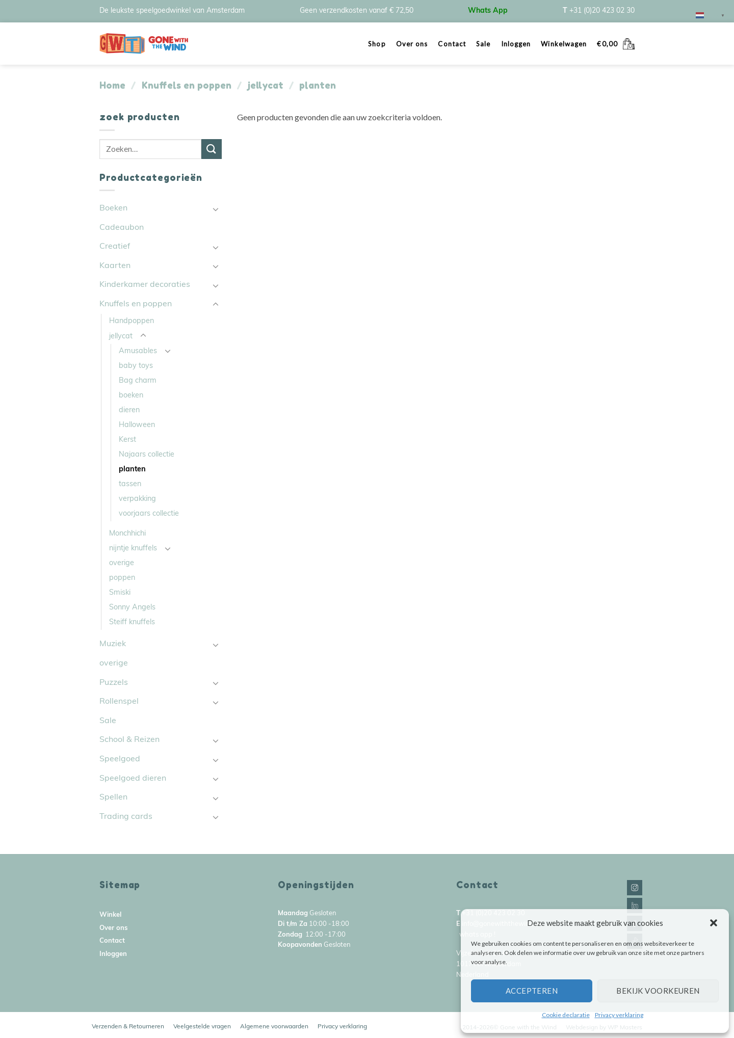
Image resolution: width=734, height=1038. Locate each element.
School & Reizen (129, 740)
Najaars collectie (146, 455)
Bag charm (137, 381)
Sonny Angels (132, 607)
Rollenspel (119, 702)
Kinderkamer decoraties (144, 285)
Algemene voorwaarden (274, 1027)
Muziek (112, 644)
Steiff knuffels (132, 622)
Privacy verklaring (619, 1015)
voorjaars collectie (149, 514)
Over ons (412, 44)
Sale (483, 44)
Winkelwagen (564, 44)
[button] (714, 923)
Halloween (137, 425)
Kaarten (114, 266)
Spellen (113, 797)
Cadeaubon (121, 228)
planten (132, 469)
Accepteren (532, 990)
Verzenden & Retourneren (128, 1027)
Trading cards (125, 817)
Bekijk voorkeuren (658, 990)
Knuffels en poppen (186, 85)
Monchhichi (127, 534)
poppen (122, 578)
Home (112, 85)
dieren (129, 410)
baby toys (136, 366)
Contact (452, 44)
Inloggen (516, 44)
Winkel (110, 915)
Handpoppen (131, 321)
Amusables (138, 351)
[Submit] (211, 149)
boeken (131, 396)
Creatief (114, 247)
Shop (376, 44)
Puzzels (113, 683)
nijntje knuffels (133, 548)
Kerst (127, 440)
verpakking (137, 499)
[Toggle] (215, 209)
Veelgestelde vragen (202, 1027)
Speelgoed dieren (132, 779)
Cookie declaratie (566, 1015)
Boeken (113, 208)
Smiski (119, 593)
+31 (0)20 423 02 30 (602, 11)
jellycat (265, 85)
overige (121, 563)
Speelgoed (119, 759)
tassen (130, 484)
